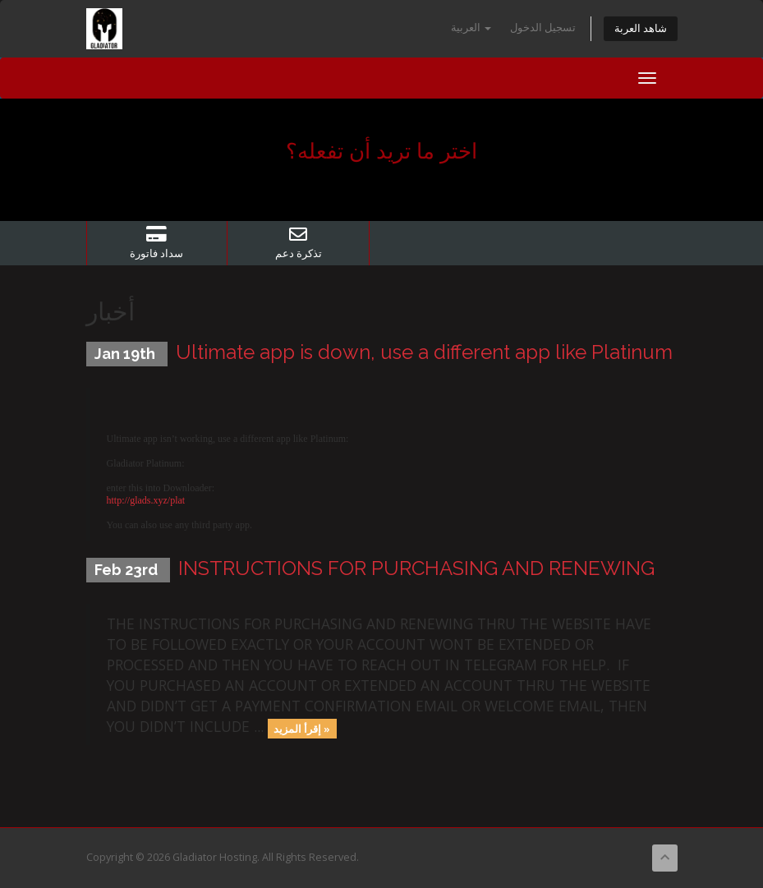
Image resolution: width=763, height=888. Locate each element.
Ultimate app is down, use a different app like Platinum (424, 352)
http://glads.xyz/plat (146, 500)
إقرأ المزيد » (301, 727)
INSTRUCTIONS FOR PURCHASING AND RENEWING (416, 568)
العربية (471, 28)
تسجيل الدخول (543, 28)
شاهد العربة (640, 28)
